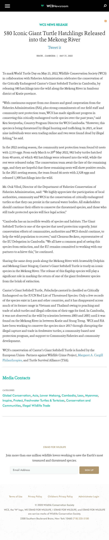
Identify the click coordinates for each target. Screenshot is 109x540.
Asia (35, 395)
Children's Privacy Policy (60, 496)
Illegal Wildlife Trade (36, 405)
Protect (18, 400)
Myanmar (91, 395)
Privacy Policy (35, 496)
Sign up (89, 470)
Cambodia (69, 395)
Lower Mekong (50, 395)
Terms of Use (15, 496)
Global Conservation (16, 395)
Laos (80, 395)
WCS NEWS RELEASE (53, 24)
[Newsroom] (54, 4)
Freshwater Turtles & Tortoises (44, 400)
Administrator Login (89, 496)
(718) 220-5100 (81, 518)
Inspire (7, 400)
